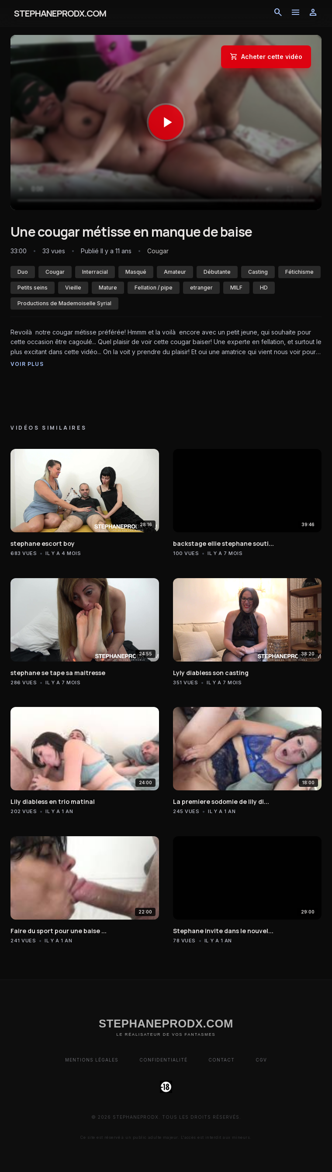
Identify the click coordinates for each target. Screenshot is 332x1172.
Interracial (95, 272)
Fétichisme (299, 272)
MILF (236, 287)
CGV (261, 1059)
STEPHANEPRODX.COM (60, 13)
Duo (22, 272)
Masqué (135, 272)
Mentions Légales (91, 1059)
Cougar (55, 272)
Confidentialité (163, 1059)
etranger (201, 287)
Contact (221, 1059)
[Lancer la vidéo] (166, 122)
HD (264, 287)
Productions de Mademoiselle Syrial (64, 303)
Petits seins (32, 287)
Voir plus (27, 364)
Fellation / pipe (154, 287)
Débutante (217, 272)
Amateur (175, 272)
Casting (258, 272)
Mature (108, 287)
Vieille (73, 287)
